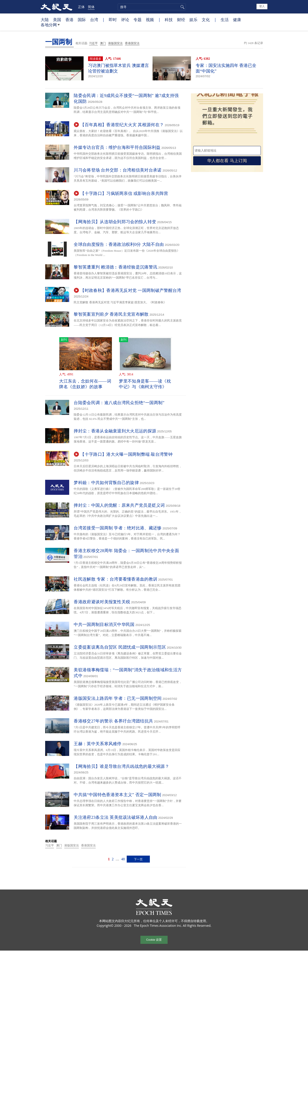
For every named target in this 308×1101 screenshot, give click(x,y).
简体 (91, 6)
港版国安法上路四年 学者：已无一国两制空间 (118, 698)
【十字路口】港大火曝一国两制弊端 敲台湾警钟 (126, 454)
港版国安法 (115, 43)
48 (123, 859)
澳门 (103, 43)
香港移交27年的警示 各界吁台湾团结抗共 (113, 721)
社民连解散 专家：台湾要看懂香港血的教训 (115, 579)
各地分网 (50, 26)
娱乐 (193, 19)
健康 (237, 19)
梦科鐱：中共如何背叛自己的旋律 (106, 482)
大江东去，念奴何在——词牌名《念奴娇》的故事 (85, 384)
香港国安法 (132, 43)
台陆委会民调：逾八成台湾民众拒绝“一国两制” (121, 402)
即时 (113, 19)
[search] (152, 7)
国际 (82, 19)
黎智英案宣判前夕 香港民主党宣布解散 (111, 314)
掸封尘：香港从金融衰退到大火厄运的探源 (115, 431)
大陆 (45, 19)
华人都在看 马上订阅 (227, 160)
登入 (262, 6)
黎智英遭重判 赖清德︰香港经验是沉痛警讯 (115, 267)
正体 (81, 6)
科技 (169, 19)
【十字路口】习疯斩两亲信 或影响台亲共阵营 (124, 193)
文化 (206, 19)
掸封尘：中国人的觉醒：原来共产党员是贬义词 (119, 505)
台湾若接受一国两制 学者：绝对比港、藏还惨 (118, 528)
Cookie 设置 (154, 939)
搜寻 (181, 7)
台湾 (94, 19)
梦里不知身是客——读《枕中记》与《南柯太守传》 (145, 384)
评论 (125, 19)
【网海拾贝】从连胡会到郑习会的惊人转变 (115, 221)
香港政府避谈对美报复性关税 (102, 601)
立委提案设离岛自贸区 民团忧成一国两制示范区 (120, 647)
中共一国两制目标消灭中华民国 (104, 624)
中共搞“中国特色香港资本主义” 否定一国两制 (117, 794)
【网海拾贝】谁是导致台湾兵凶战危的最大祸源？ (121, 766)
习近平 (93, 43)
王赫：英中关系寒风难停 (97, 743)
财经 (181, 19)
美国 (57, 19)
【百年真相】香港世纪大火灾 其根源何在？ (122, 124)
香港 (69, 19)
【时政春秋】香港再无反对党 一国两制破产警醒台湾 (130, 290)
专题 (137, 19)
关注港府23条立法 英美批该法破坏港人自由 (115, 817)
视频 (150, 19)
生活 (225, 19)
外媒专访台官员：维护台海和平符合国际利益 (117, 147)
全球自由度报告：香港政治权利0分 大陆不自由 (119, 244)
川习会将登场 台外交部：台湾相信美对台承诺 (118, 170)
